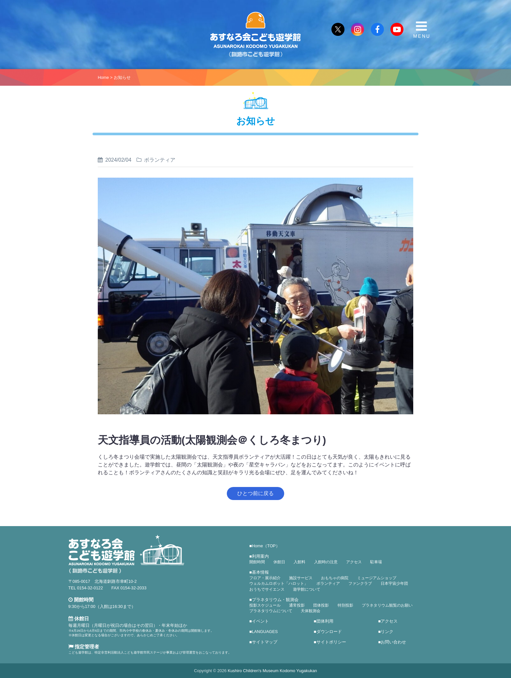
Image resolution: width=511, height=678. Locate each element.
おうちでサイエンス (267, 589)
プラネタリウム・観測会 (275, 599)
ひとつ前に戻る (255, 493)
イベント (260, 621)
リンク (387, 631)
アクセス (354, 562)
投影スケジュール (265, 605)
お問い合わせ (393, 642)
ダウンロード (329, 631)
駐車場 (376, 562)
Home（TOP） (266, 545)
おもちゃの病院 (334, 578)
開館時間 (257, 562)
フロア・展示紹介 (265, 578)
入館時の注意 (326, 562)
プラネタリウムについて (270, 611)
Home (103, 77)
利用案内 (260, 556)
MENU (421, 30)
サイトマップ (264, 642)
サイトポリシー (331, 642)
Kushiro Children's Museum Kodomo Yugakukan (272, 670)
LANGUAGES (265, 631)
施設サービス (301, 578)
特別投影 (345, 605)
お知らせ (122, 77)
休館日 (279, 562)
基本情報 (260, 572)
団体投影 (321, 605)
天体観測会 (310, 611)
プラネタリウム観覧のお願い (387, 605)
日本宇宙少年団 (394, 583)
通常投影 (297, 605)
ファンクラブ (360, 583)
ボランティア (328, 583)
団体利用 (324, 621)
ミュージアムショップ (376, 578)
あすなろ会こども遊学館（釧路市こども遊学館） (255, 34)
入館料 (299, 562)
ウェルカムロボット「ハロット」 (278, 583)
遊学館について (306, 589)
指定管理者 (83, 646)
